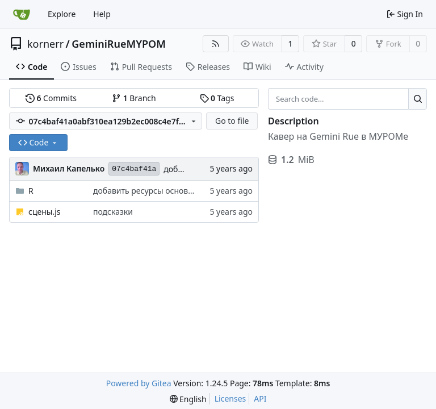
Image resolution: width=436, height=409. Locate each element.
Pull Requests (141, 66)
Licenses (230, 398)
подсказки (113, 211)
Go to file (232, 120)
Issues (78, 66)
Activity (304, 66)
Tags (217, 98)
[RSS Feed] (216, 43)
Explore (62, 14)
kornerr (45, 43)
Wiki (257, 66)
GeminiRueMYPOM (119, 43)
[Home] (21, 14)
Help (102, 14)
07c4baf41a (134, 169)
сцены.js (44, 211)
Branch (134, 98)
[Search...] (417, 99)
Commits (51, 98)
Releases (208, 66)
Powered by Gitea (138, 383)
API (260, 398)
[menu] (188, 399)
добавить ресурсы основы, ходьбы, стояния (177, 190)
